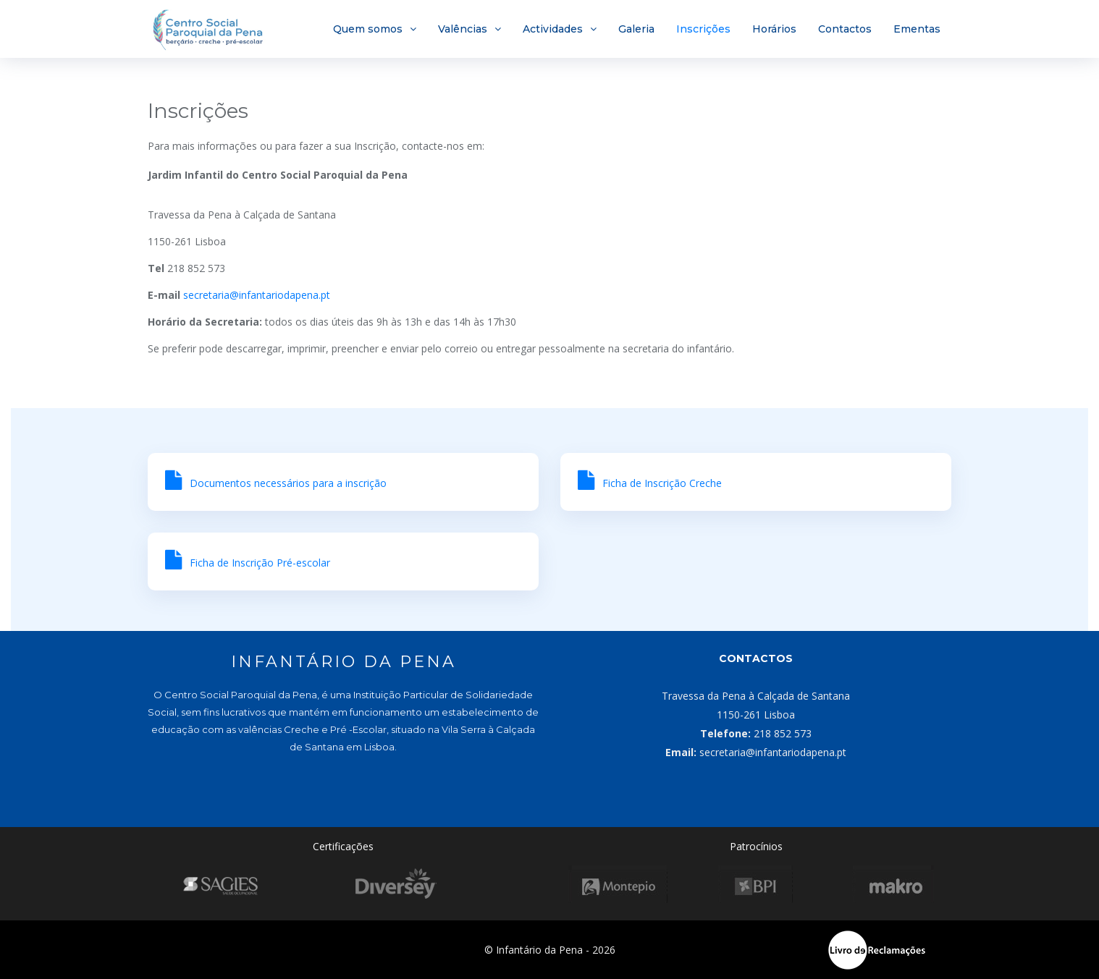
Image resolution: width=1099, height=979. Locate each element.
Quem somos (368, 28)
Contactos (845, 28)
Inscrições (703, 28)
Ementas (916, 28)
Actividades (553, 28)
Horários (774, 28)
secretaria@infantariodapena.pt (256, 295)
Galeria (636, 28)
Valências (462, 28)
